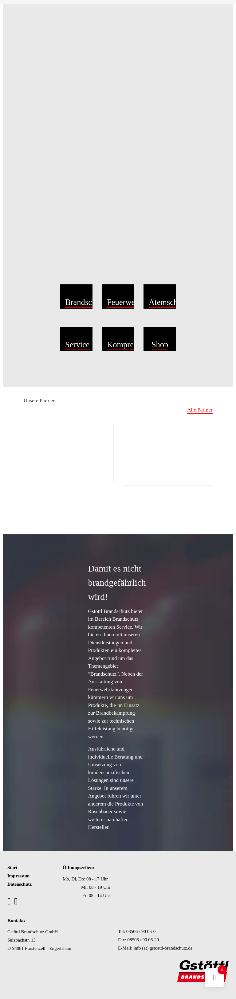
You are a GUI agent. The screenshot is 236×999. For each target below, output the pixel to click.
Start (12, 867)
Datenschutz (19, 884)
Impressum (18, 875)
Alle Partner (200, 410)
